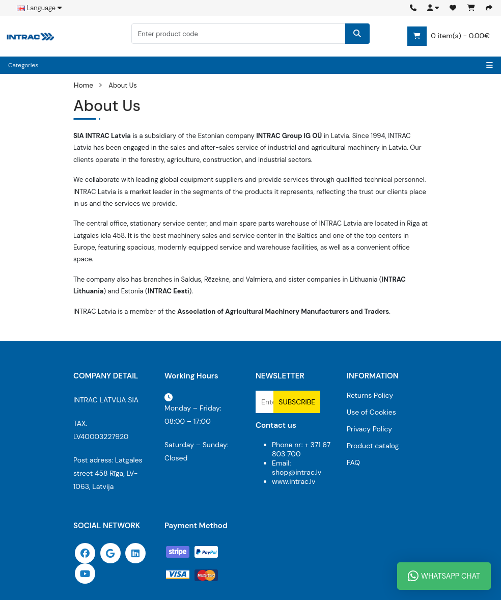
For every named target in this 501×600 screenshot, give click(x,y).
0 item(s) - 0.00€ (448, 36)
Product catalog (373, 445)
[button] (433, 8)
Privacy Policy (369, 428)
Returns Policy (370, 395)
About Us (122, 85)
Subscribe (297, 401)
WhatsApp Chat (444, 576)
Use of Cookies (371, 412)
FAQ (353, 462)
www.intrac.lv (293, 481)
